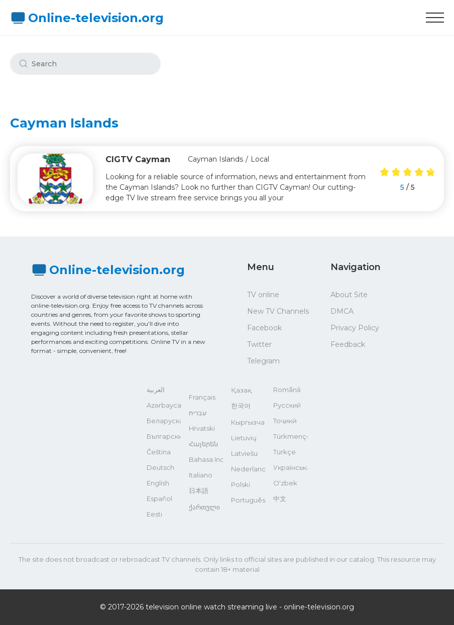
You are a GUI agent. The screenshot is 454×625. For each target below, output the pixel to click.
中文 (279, 498)
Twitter (259, 344)
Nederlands (248, 469)
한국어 (241, 406)
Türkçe (284, 452)
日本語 (198, 490)
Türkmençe (290, 436)
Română (287, 390)
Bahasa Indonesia (206, 459)
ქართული (204, 507)
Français (202, 397)
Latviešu (244, 453)
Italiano (200, 475)
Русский (287, 405)
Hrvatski (202, 428)
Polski (240, 484)
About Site (349, 294)
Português (248, 500)
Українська (290, 467)
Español (159, 498)
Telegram (263, 360)
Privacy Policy (354, 327)
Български (164, 436)
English (158, 483)
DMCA (342, 311)
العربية (156, 390)
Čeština (159, 452)
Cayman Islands (215, 159)
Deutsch (160, 467)
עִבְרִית (197, 413)
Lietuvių (244, 438)
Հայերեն (203, 444)
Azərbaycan (164, 405)
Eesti (154, 514)
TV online (263, 294)
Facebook (264, 327)
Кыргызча (248, 422)
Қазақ (241, 390)
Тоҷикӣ (285, 421)
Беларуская (164, 421)
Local (260, 159)
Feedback (347, 344)
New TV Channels (278, 311)
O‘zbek (285, 483)
